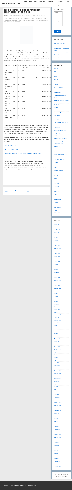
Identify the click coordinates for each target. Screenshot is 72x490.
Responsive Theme (32, 485)
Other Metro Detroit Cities (59, 159)
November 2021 (57, 229)
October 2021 (57, 232)
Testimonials (56, 186)
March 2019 (56, 272)
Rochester (56, 172)
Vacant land (56, 188)
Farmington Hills (57, 92)
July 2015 (56, 384)
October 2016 (57, 346)
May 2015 (56, 389)
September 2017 (57, 320)
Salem (55, 178)
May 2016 (56, 360)
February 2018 (57, 306)
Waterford (56, 194)
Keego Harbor (57, 115)
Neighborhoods (57, 146)
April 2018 (56, 301)
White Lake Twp (57, 207)
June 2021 (56, 240)
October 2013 (57, 439)
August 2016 (56, 352)
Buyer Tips (42, 1)
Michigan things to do (58, 133)
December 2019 (57, 258)
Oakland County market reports (60, 154)
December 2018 (57, 280)
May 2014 (56, 421)
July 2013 (56, 447)
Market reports (57, 127)
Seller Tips (50, 1)
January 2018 (57, 309)
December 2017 (57, 312)
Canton (55, 81)
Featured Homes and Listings (60, 95)
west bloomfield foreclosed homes (34, 17)
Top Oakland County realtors (60, 45)
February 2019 (57, 274)
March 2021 (56, 242)
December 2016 (57, 344)
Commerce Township (58, 87)
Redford (55, 167)
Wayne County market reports (60, 196)
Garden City (56, 107)
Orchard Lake (57, 157)
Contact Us (49, 5)
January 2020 (57, 256)
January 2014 (57, 431)
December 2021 (57, 227)
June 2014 (56, 418)
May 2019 (56, 266)
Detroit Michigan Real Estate (10, 3)
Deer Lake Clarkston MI (10, 145)
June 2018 (56, 296)
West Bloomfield (13, 17)
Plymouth (56, 162)
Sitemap (57, 5)
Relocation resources (58, 170)
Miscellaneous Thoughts (59, 141)
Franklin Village (57, 104)
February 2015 (57, 397)
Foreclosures (27, 5)
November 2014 (57, 405)
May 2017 (56, 330)
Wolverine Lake (57, 212)
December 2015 (57, 370)
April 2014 (56, 423)
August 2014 (56, 413)
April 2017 (56, 333)
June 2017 (56, 328)
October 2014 (57, 408)
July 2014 (56, 416)
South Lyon (56, 183)
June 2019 (56, 264)
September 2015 (57, 378)
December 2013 (57, 434)
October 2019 (57, 261)
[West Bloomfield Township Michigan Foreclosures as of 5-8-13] (18, 15)
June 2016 (56, 357)
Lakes (67, 1)
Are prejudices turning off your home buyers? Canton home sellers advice (22, 153)
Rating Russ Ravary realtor (11, 149)
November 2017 (57, 314)
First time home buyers (58, 97)
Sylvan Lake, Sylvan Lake (59, 43)
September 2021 (57, 235)
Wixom (55, 210)
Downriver (56, 89)
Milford (55, 135)
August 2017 (56, 322)
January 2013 (57, 463)
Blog (42, 5)
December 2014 (57, 402)
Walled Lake (56, 191)
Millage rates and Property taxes (60, 138)
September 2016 (57, 349)
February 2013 (57, 461)
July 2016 (56, 354)
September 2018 (57, 288)
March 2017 (56, 336)
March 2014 (56, 426)
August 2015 (56, 381)
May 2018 (56, 298)
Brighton (55, 76)
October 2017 (57, 317)
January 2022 (57, 224)
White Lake (56, 204)
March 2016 (56, 362)
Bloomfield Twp (57, 73)
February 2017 (57, 338)
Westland (56, 202)
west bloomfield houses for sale (17, 20)
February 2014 (57, 429)
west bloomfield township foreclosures (36, 20)
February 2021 (57, 245)
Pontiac (55, 164)
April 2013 (56, 455)
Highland (56, 110)
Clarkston (56, 84)
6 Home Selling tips (58, 57)
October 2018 (57, 285)
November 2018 (57, 282)
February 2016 (57, 365)
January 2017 (57, 341)
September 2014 (57, 410)
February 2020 (57, 253)
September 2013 (57, 442)
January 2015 (57, 400)
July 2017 (56, 325)
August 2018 (56, 290)
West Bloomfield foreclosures (27, 18)
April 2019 (56, 269)
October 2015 (57, 376)
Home (25, 1)
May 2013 (56, 453)
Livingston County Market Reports (61, 122)
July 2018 (56, 293)
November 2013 (57, 437)
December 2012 (57, 466)
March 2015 (56, 394)
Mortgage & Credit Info (58, 143)
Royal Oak (56, 175)
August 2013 (56, 445)
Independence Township (59, 112)
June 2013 (56, 450)
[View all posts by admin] (6, 15)
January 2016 (57, 368)
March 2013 (56, 458)
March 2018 (56, 304)
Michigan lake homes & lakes (60, 130)
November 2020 (57, 248)
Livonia (55, 125)
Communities (59, 1)
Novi (55, 151)
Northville (56, 148)
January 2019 (57, 277)
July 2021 (56, 237)
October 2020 (57, 250)
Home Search (33, 1)
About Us (35, 5)
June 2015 (56, 386)
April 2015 (56, 392)
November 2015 (57, 373)
